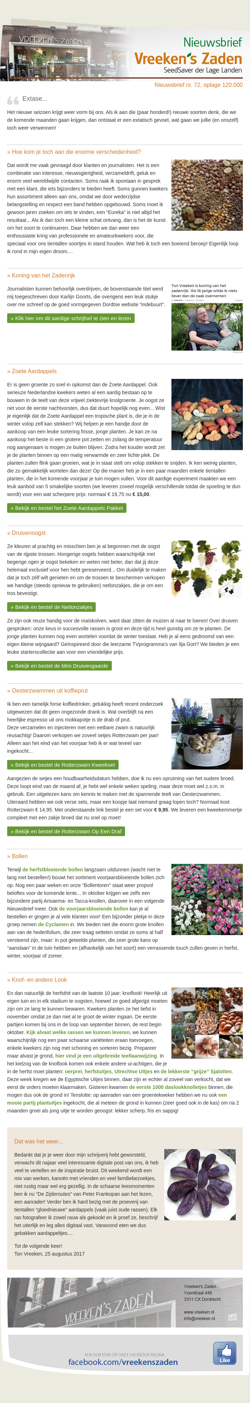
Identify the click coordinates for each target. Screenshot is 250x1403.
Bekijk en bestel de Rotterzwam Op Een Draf (68, 831)
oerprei (73, 1071)
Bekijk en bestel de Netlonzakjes (53, 607)
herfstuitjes (98, 1071)
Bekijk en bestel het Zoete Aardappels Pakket (69, 508)
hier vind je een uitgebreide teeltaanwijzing (106, 1056)
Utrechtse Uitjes (133, 1071)
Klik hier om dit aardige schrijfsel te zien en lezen (73, 318)
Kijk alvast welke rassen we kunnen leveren (78, 1032)
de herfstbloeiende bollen (52, 869)
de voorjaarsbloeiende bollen (94, 909)
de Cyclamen (53, 924)
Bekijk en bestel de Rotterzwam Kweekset (65, 765)
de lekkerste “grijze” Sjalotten (196, 1071)
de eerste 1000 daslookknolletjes (168, 1087)
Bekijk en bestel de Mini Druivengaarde (61, 666)
